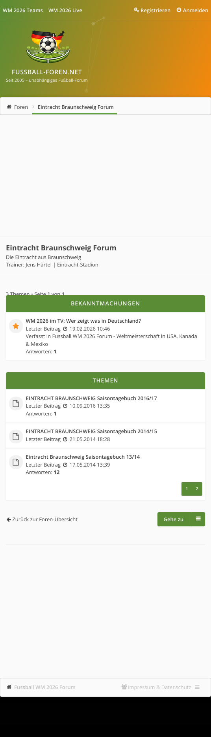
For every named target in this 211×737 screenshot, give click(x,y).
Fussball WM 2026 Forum (45, 687)
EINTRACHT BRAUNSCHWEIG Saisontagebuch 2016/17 (91, 398)
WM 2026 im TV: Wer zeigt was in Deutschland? (83, 321)
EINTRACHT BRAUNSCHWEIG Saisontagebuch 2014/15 (91, 431)
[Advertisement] (105, 176)
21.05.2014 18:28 (90, 439)
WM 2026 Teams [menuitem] (23, 10)
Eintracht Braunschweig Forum (76, 106)
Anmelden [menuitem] (195, 10)
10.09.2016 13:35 (90, 405)
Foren (21, 106)
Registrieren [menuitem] (155, 10)
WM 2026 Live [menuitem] (65, 10)
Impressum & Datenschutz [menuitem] (159, 687)
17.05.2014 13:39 (90, 464)
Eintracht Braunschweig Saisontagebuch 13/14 (83, 457)
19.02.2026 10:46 (90, 328)
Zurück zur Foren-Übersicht (45, 519)
